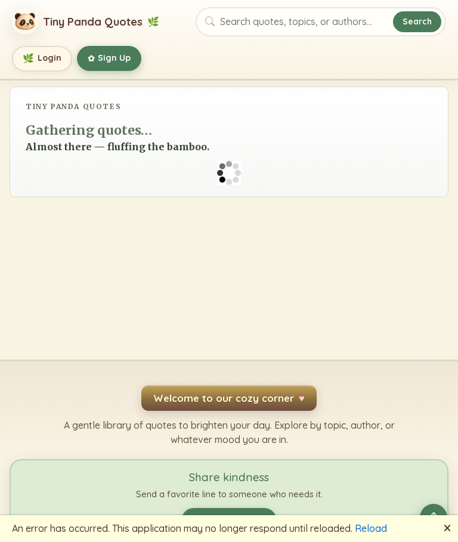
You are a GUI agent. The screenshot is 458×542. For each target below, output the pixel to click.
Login (42, 59)
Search (417, 21)
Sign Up (109, 58)
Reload (371, 528)
